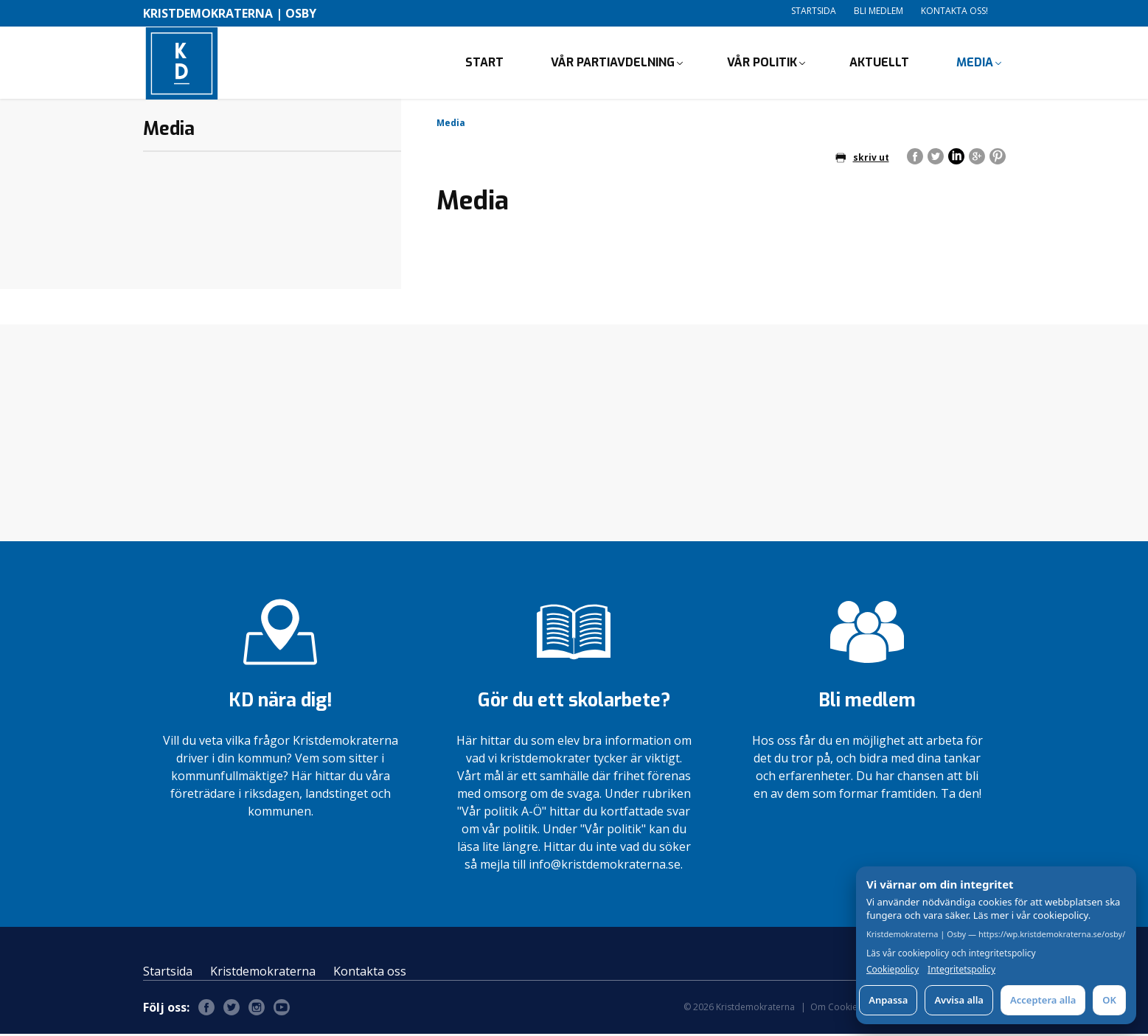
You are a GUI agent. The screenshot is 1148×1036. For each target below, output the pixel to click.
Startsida (813, 10)
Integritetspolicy (961, 970)
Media (974, 63)
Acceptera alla (1043, 1000)
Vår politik (762, 63)
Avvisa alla (959, 1000)
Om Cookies (836, 1009)
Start (484, 63)
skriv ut (862, 159)
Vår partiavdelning (613, 63)
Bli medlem (878, 10)
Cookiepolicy (892, 970)
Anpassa (888, 1000)
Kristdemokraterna (263, 973)
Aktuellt (879, 63)
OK (1109, 1000)
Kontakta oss (369, 973)
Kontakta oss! (954, 10)
